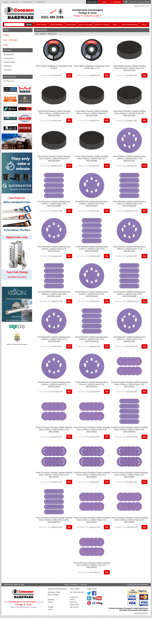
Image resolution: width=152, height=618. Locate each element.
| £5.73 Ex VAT (51, 75)
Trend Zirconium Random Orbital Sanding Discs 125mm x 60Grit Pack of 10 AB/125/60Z (54, 429)
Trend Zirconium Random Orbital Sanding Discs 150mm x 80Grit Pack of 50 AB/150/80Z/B (54, 520)
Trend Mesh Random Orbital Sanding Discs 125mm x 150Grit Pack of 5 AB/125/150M (53, 113)
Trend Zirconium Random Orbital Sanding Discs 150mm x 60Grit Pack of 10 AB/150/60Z (91, 474)
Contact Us (40, 2)
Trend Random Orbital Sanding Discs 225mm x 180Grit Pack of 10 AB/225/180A (53, 384)
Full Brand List (9, 81)
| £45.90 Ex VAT (88, 75)
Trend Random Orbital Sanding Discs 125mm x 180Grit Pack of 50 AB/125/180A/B (129, 203)
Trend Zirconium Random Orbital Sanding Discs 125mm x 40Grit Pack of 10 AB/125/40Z (129, 384)
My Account (92, 2)
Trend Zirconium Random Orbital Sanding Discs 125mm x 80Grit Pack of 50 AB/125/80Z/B (129, 429)
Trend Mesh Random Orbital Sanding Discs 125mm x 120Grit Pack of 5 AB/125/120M (129, 68)
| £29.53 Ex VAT (51, 301)
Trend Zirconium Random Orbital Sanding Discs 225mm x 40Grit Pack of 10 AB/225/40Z (91, 520)
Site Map (83, 585)
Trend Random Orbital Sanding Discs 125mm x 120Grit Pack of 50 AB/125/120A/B (53, 203)
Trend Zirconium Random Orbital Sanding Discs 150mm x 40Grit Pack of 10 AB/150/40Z (54, 474)
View (104, 2)
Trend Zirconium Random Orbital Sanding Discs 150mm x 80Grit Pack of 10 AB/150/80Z (129, 474)
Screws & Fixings (101, 25)
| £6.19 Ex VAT (126, 166)
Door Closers (41, 25)
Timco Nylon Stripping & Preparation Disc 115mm (54, 67)
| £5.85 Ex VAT (126, 75)
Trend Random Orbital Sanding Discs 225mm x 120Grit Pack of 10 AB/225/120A (129, 339)
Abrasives (43, 34)
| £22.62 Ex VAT (51, 211)
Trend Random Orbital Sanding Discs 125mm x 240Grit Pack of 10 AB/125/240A (53, 249)
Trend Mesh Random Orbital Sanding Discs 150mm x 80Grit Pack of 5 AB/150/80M (91, 158)
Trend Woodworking (129, 25)
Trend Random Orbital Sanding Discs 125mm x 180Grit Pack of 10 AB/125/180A (91, 203)
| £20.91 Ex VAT (88, 527)
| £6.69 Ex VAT (126, 121)
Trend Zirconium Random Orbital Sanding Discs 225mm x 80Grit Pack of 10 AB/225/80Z (91, 565)
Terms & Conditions (71, 585)
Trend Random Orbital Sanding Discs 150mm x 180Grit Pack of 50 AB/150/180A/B (129, 294)
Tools (114, 25)
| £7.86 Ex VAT (126, 256)
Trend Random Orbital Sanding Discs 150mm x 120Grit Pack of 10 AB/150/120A (129, 249)
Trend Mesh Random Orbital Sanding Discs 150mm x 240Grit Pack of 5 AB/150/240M (53, 158)
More (144, 25)
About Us (15, 2)
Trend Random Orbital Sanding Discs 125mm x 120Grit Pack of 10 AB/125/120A (129, 158)
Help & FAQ (28, 2)
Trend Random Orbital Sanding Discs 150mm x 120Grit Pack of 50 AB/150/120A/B (53, 294)
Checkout (116, 2)
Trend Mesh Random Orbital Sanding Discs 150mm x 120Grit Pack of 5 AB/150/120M (129, 113)
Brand (6, 35)
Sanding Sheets (9, 62)
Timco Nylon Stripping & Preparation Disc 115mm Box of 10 (91, 67)
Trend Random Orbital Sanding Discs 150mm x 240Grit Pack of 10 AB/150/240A (53, 339)
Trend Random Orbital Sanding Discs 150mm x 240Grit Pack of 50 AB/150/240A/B (91, 339)
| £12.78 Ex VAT (126, 347)
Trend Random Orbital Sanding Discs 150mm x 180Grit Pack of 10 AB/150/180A (91, 294)
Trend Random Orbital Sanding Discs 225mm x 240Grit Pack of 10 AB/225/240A (91, 384)
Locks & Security (85, 25)
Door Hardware (56, 25)
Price (5, 45)
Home (5, 2)
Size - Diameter (10, 40)
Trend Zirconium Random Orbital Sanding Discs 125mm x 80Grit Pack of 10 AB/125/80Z (91, 429)
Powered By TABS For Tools (14, 585)
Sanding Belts (9, 55)
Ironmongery (71, 25)
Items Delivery (139, 2)
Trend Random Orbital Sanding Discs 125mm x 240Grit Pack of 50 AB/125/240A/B (91, 249)
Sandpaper (8, 66)
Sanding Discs (9, 58)
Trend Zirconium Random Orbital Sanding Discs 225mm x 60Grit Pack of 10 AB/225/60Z (129, 520)
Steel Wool (8, 70)
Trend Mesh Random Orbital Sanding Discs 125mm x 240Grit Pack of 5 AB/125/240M (91, 113)
